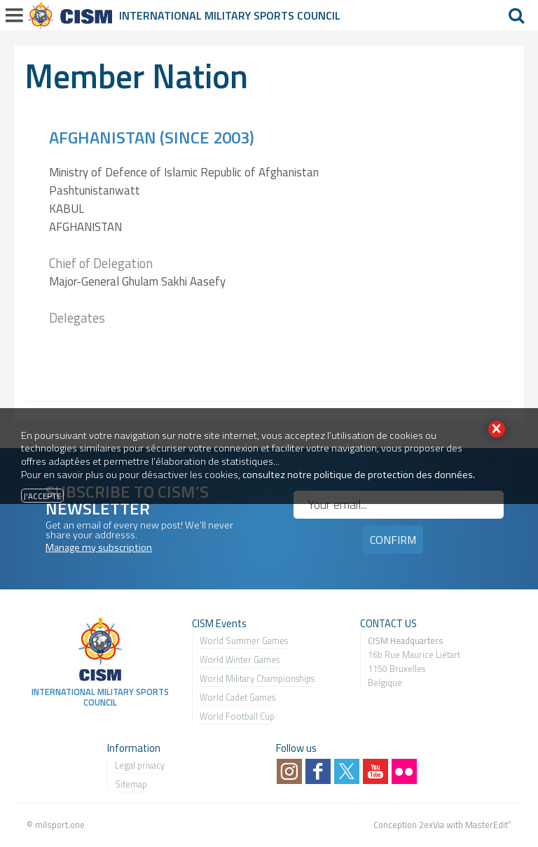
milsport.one (60, 825)
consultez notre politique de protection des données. (358, 474)
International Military (186, 15)
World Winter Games (240, 659)
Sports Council (297, 15)
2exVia (431, 825)
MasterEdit (486, 825)
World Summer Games (244, 641)
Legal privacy (140, 765)
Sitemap (131, 784)
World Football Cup (237, 716)
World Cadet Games (237, 697)
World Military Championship (255, 678)
